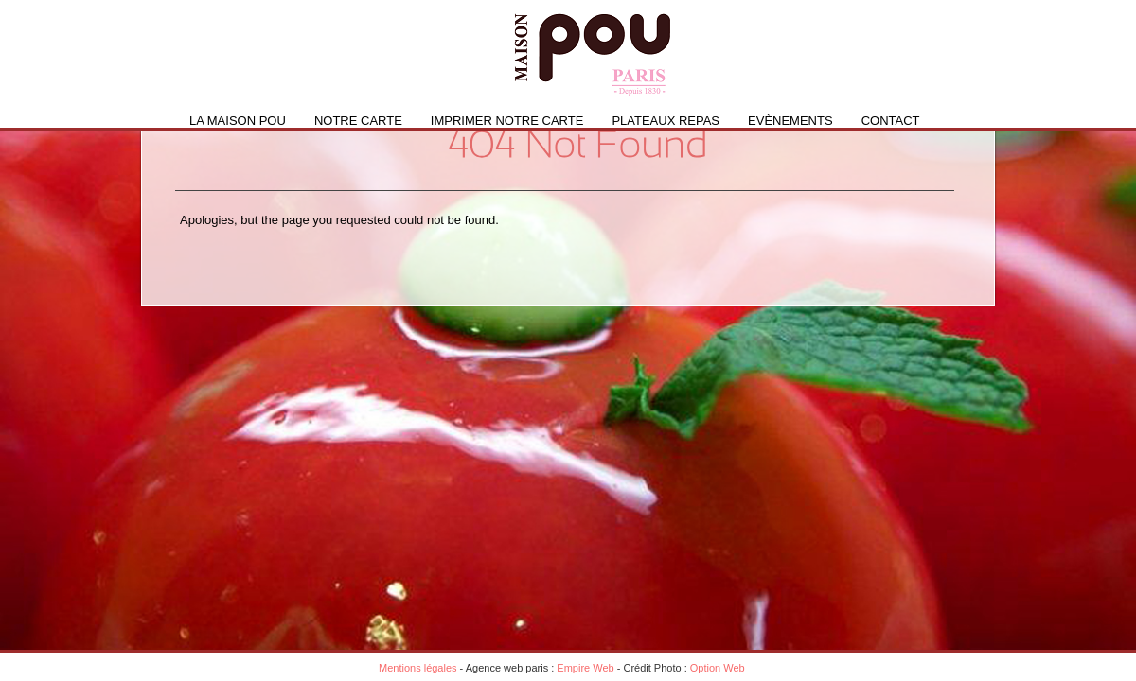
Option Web (717, 667)
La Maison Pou (237, 121)
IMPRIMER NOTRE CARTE (507, 121)
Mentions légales (418, 667)
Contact (890, 121)
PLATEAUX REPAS (665, 121)
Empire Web (585, 667)
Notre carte (358, 121)
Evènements (790, 121)
